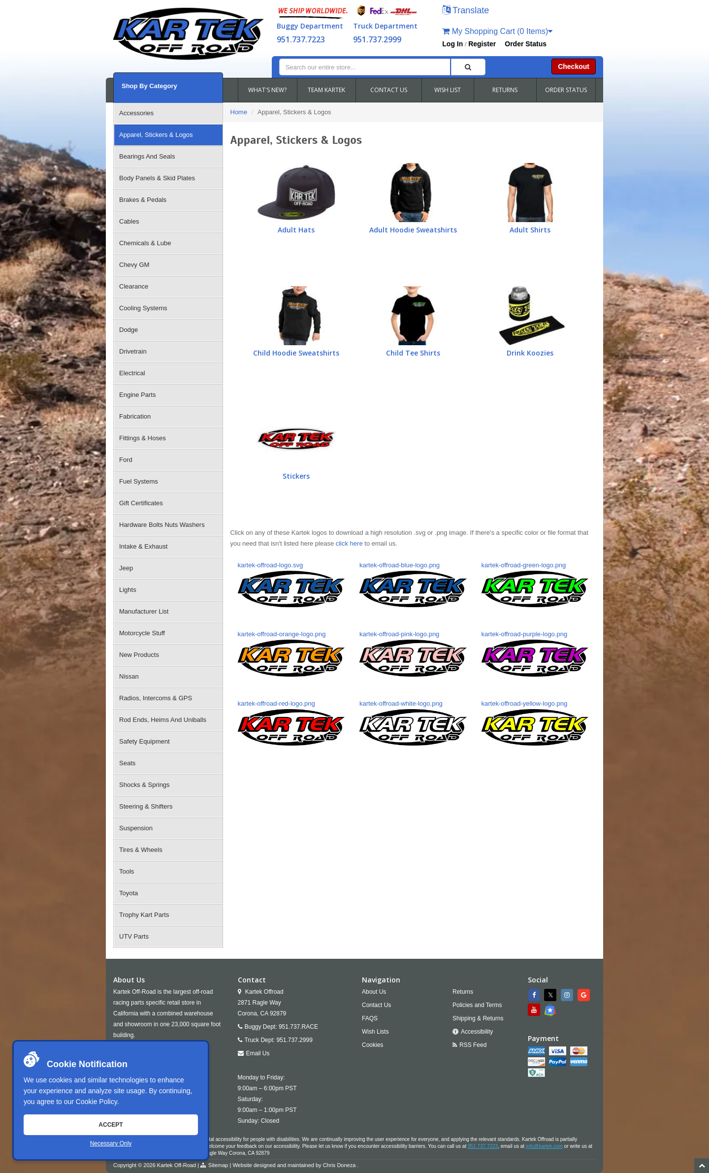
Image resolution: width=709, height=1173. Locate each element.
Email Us (258, 1053)
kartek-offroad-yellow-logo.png (535, 723)
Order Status (526, 44)
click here (349, 543)
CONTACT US (388, 90)
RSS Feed (472, 1045)
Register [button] (482, 44)
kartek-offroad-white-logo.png (413, 723)
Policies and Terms (477, 1005)
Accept (110, 1124)
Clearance (133, 286)
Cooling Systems (143, 308)
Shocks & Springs (144, 784)
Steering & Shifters (145, 806)
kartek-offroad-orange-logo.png (291, 653)
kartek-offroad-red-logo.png (291, 723)
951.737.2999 (377, 39)
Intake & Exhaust (143, 546)
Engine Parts (137, 394)
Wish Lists (375, 1031)
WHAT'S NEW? (267, 90)
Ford (125, 459)
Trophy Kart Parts (144, 914)
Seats (127, 763)
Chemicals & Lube (145, 243)
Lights (127, 589)
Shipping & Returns (477, 1018)
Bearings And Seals (147, 156)
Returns (462, 991)
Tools (126, 871)
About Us (374, 991)
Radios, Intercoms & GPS (155, 698)
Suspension (136, 828)
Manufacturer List (143, 611)
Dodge (128, 329)
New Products (139, 654)
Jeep (126, 568)
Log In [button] (452, 44)
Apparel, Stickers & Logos (156, 134)
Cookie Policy (96, 1102)
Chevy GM (134, 264)
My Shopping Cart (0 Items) (497, 31)
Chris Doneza (339, 1165)
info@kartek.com (544, 1146)
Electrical (132, 373)
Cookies (372, 1045)
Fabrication (135, 416)
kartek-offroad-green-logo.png (535, 584)
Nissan (129, 676)
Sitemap (218, 1165)
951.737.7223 (301, 39)
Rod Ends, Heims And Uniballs (162, 719)
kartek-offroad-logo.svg (291, 584)
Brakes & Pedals (142, 199)
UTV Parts (134, 936)
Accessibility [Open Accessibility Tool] (477, 1031)
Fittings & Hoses (142, 438)
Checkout (573, 66)
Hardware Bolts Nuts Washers (162, 524)
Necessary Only (111, 1143)
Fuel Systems (138, 481)
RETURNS (504, 90)
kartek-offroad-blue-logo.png (413, 584)
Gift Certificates (141, 503)
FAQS (370, 1018)
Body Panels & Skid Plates (157, 178)
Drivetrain (133, 351)
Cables (129, 221)
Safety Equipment (144, 741)
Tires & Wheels (140, 849)
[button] (465, 11)
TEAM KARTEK (326, 90)
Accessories (136, 113)
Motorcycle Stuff (142, 633)
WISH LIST (447, 90)
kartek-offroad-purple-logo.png (535, 653)
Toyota (128, 893)
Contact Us (376, 1005)
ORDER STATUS (566, 90)
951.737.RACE (298, 1026)
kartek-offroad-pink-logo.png (413, 653)
